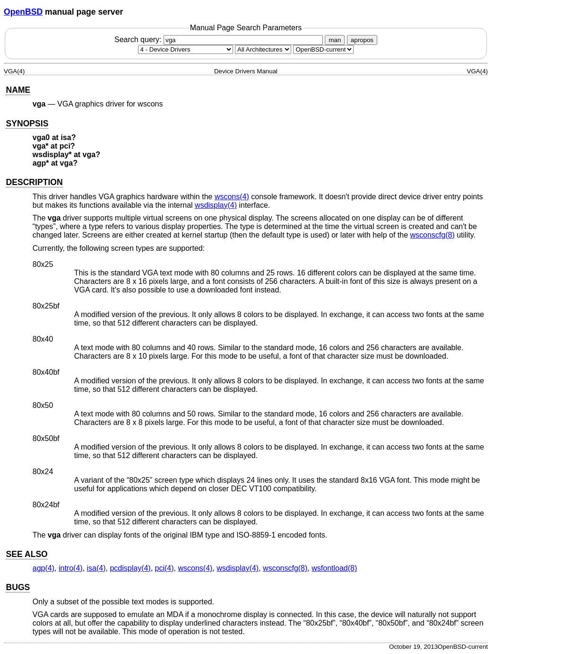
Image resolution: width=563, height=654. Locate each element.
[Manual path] (323, 49)
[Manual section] (185, 49)
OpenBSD (23, 12)
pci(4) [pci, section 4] (164, 568)
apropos (362, 40)
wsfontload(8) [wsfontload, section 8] (334, 568)
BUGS (18, 587)
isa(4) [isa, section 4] (96, 568)
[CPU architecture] (263, 49)
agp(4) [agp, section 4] (43, 568)
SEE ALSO (26, 554)
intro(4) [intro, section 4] (71, 568)
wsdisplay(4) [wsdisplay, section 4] (216, 205)
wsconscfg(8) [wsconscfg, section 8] (432, 235)
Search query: (219, 39)
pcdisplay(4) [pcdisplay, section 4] (130, 568)
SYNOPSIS (27, 123)
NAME (18, 90)
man (335, 40)
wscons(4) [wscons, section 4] (232, 197)
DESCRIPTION (34, 182)
